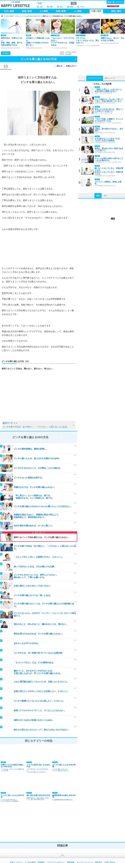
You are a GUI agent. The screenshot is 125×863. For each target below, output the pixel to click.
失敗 (51, 7)
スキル (17, 16)
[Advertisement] (38, 248)
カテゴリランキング (94, 78)
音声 (105, 195)
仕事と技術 (9, 16)
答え (61, 7)
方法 (41, 7)
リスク (82, 7)
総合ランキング (110, 78)
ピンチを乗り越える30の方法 (31, 16)
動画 (98, 195)
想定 (71, 7)
